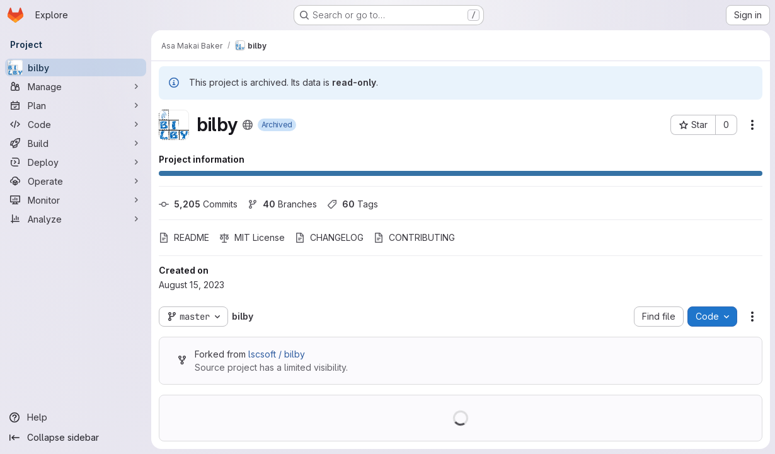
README (184, 237)
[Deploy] (75, 162)
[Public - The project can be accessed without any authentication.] (248, 125)
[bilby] (75, 67)
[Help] (75, 417)
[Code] (75, 124)
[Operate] (75, 181)
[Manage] (75, 86)
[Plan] (75, 105)
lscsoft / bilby (276, 354)
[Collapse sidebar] (75, 437)
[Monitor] (75, 200)
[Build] (75, 143)
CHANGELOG (329, 237)
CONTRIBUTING (414, 237)
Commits (198, 204)
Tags (352, 204)
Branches (282, 204)
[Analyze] (75, 219)
